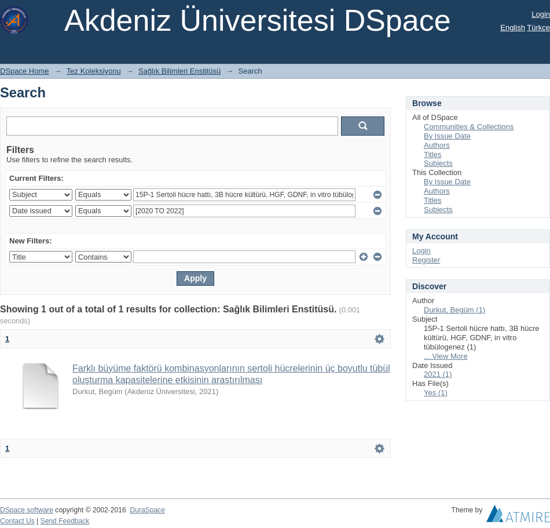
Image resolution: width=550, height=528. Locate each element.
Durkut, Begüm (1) (454, 309)
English (512, 27)
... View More (446, 356)
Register (426, 260)
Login (540, 14)
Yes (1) (436, 392)
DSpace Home (24, 71)
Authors (437, 145)
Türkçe (538, 27)
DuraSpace (147, 510)
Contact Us (17, 521)
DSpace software (26, 510)
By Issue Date (447, 136)
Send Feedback (65, 521)
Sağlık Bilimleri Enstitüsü (179, 71)
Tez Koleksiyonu (94, 71)
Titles (433, 154)
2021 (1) (438, 374)
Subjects (438, 163)
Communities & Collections (469, 126)
